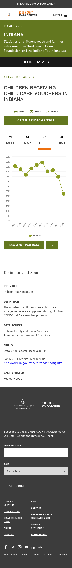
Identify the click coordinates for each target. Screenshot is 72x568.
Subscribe (16, 486)
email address (12, 445)
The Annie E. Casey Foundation (36, 3)
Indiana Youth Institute (18, 291)
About (7, 527)
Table (10, 143)
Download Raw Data (24, 245)
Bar (62, 143)
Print (20, 112)
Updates (9, 534)
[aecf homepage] (9, 14)
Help (33, 501)
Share (51, 112)
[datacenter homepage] (28, 14)
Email (35, 112)
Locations (11, 26)
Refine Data (33, 62)
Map (27, 143)
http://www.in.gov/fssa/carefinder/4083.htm (33, 362)
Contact (36, 508)
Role (6, 464)
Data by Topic (12, 511)
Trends (44, 143)
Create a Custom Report (35, 120)
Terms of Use (39, 534)
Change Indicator (17, 77)
